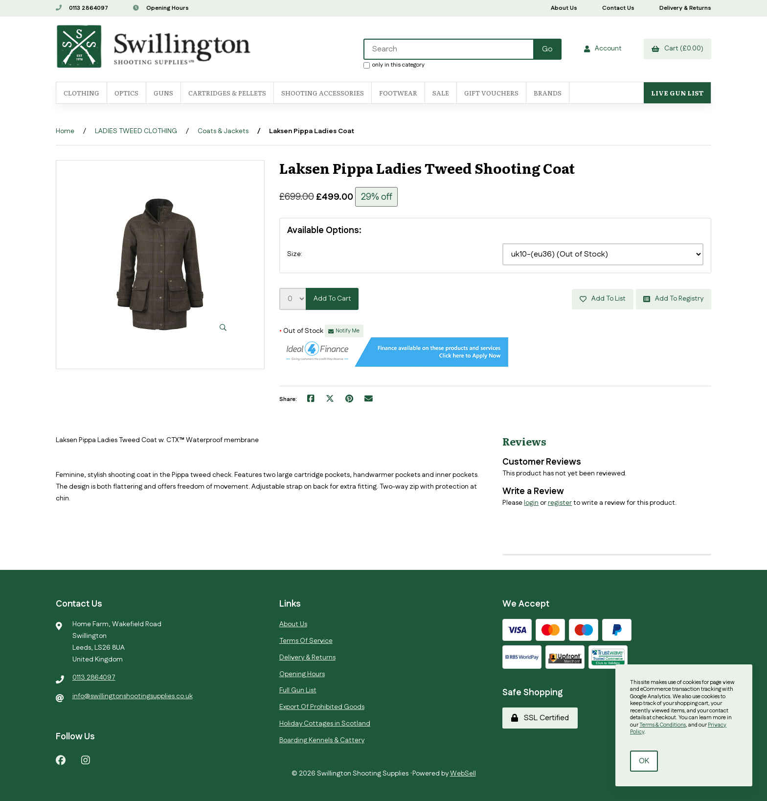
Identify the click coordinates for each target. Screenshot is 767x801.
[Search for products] (448, 49)
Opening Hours (161, 8)
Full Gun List (297, 690)
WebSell (463, 773)
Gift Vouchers (491, 92)
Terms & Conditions (662, 725)
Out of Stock (302, 331)
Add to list (602, 299)
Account (602, 48)
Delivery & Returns (685, 8)
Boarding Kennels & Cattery (321, 740)
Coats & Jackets (223, 131)
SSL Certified (540, 717)
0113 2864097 (82, 8)
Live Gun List (677, 92)
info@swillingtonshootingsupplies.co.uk (132, 696)
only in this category (393, 65)
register (560, 502)
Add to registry (673, 299)
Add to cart (332, 299)
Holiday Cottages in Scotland (324, 724)
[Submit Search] (547, 49)
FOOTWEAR (398, 92)
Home (65, 131)
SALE (440, 92)
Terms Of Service (306, 641)
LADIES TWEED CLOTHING (136, 131)
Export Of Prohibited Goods (321, 707)
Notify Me (344, 331)
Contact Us (618, 8)
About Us (564, 8)
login (531, 502)
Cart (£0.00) (677, 48)
